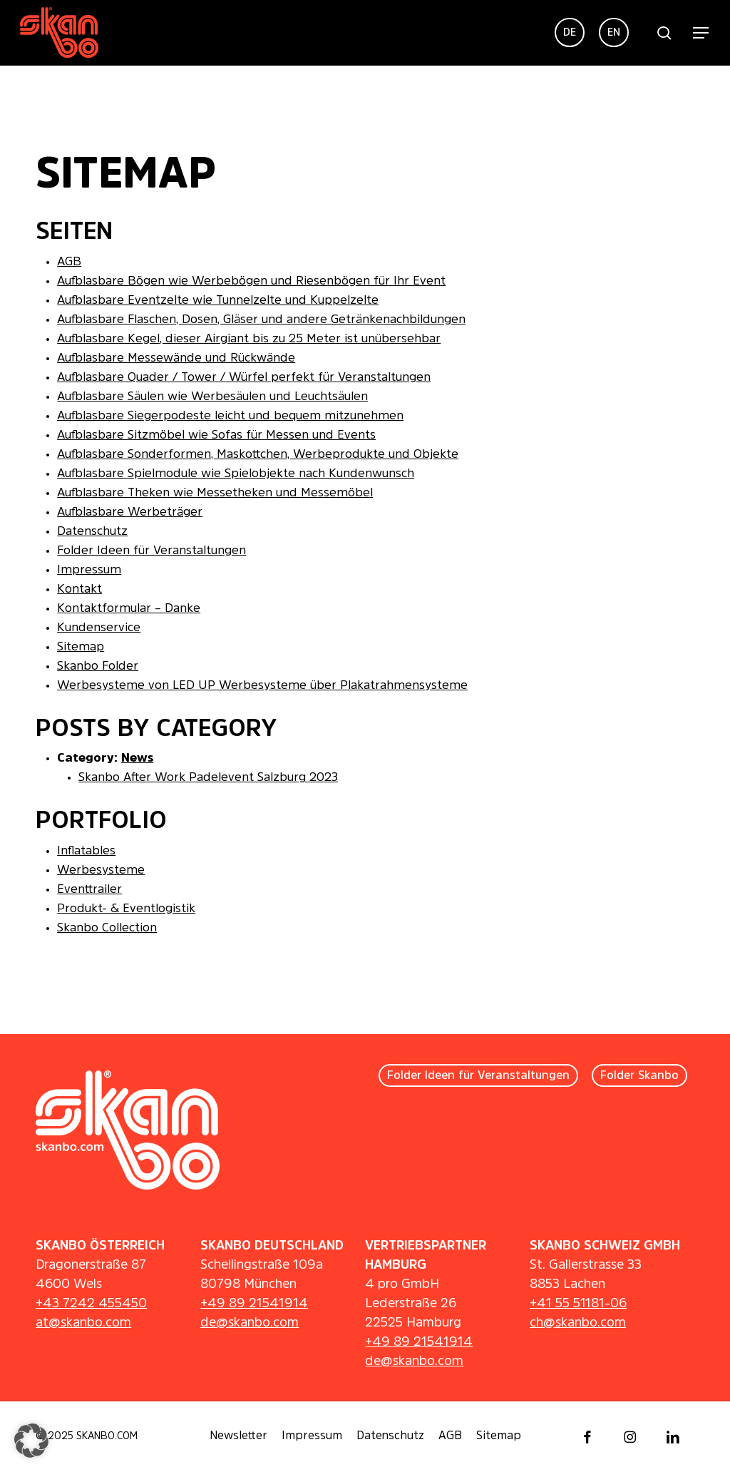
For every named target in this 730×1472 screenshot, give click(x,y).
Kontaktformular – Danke (128, 609)
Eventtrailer (89, 890)
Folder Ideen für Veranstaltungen (151, 551)
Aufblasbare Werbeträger (129, 512)
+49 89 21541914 (254, 1304)
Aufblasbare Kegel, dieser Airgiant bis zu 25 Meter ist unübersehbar (249, 339)
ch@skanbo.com (578, 1323)
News (137, 758)
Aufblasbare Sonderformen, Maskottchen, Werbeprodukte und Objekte (257, 455)
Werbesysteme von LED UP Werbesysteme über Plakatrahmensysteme (262, 686)
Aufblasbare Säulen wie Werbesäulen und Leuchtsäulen (212, 397)
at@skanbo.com (83, 1323)
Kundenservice (98, 628)
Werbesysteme (101, 870)
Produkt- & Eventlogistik (126, 909)
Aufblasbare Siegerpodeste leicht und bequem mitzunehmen (230, 416)
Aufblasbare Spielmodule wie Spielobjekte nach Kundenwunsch (235, 474)
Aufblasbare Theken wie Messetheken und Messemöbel (215, 493)
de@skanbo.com (249, 1323)
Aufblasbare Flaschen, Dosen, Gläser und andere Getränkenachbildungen (261, 320)
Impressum (89, 570)
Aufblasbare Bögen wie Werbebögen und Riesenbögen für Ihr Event (251, 281)
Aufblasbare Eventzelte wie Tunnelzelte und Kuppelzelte (218, 301)
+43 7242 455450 (91, 1304)
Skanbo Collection (107, 928)
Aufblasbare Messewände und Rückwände (176, 358)
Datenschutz (92, 532)
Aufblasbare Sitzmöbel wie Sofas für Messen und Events (216, 435)
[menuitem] (570, 33)
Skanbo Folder (97, 666)
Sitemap (80, 647)
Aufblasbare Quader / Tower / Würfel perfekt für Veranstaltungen (244, 378)
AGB (69, 262)
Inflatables (86, 851)
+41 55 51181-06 (578, 1304)
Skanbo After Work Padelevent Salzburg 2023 (208, 778)
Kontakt (79, 589)
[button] (701, 33)
